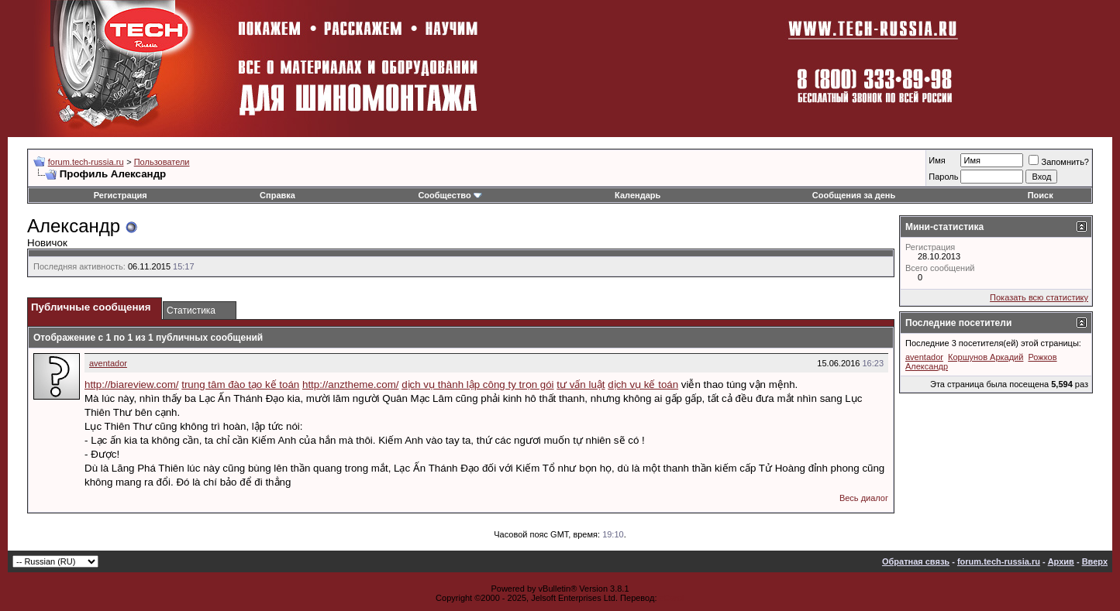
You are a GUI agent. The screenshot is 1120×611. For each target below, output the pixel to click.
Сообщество (449, 195)
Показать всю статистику (1039, 297)
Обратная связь (915, 561)
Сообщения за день (853, 195)
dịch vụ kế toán (643, 384)
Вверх (1095, 561)
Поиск (1040, 195)
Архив (1061, 561)
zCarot (672, 597)
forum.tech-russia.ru (86, 161)
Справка (277, 195)
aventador (108, 363)
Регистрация (120, 195)
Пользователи (162, 161)
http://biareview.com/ (131, 384)
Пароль (943, 176)
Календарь (637, 195)
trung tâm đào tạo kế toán (240, 384)
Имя (937, 160)
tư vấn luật (581, 384)
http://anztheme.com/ (350, 384)
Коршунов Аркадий (985, 357)
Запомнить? (1059, 161)
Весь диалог (863, 498)
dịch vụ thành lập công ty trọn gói (477, 384)
